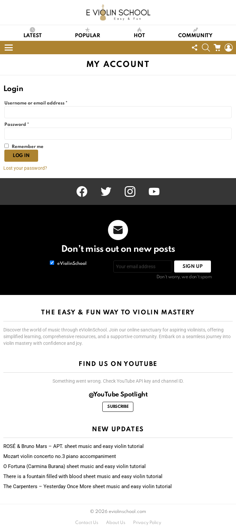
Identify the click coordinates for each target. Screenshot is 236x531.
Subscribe (117, 407)
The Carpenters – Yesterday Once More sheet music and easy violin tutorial (87, 486)
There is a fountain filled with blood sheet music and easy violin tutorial (82, 476)
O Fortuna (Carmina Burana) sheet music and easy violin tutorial (74, 466)
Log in (21, 155)
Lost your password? (25, 168)
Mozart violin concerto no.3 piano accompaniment (59, 456)
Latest (32, 33)
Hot (139, 33)
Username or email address (37, 103)
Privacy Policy (147, 523)
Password (18, 125)
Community (195, 33)
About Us (115, 523)
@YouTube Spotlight (118, 394)
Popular (87, 33)
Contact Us (86, 523)
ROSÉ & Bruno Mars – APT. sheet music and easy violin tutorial (73, 446)
